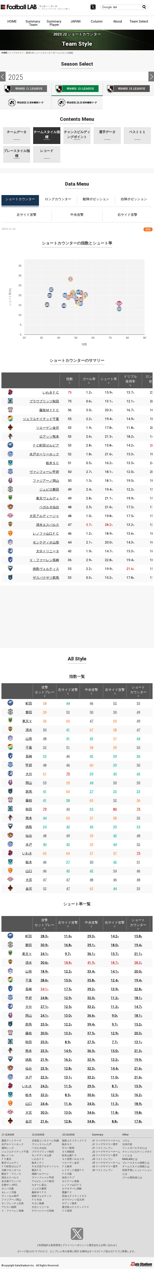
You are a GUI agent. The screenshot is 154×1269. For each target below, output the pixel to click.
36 (138, 756)
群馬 (29, 792)
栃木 (29, 862)
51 (68, 747)
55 (138, 747)
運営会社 (94, 1245)
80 (115, 809)
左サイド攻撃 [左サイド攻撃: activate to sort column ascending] (68, 691)
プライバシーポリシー (74, 1245)
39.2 (91, 989)
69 (68, 818)
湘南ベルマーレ (40, 1173)
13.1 (138, 1042)
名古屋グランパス (11, 1181)
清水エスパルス (10, 1177)
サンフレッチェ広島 (12, 1203)
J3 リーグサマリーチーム (106, 1162)
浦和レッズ (7, 1148)
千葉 (29, 747)
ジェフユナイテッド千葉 (15, 1151)
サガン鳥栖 (38, 1203)
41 (68, 730)
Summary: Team (33, 23)
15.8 (138, 936)
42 (68, 827)
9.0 (115, 1016)
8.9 (68, 1042)
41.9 (91, 963)
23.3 (44, 1051)
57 (115, 739)
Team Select (139, 21)
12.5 (68, 1007)
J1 (25, 89)
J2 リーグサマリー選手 (105, 1155)
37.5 (91, 1033)
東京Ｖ (27, 721)
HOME (12, 21)
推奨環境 (55, 1245)
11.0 (115, 1077)
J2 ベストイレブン (102, 1159)
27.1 (44, 1007)
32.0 (91, 998)
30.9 (44, 945)
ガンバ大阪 (7, 1188)
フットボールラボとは (134, 1148)
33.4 (91, 971)
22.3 (44, 1077)
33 (45, 756)
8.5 (68, 1095)
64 (68, 853)
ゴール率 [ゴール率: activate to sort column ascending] (89, 380)
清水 (29, 730)
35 (91, 809)
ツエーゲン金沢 (70, 1162)
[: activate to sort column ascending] (39, 380)
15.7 (115, 954)
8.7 (115, 1086)
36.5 (91, 1051)
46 (91, 703)
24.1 (44, 954)
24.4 (44, 1104)
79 (45, 809)
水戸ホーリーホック (12, 1144)
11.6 (68, 936)
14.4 (115, 1068)
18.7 (115, 963)
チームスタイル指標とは (135, 1166)
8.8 (115, 1121)
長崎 (29, 756)
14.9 (68, 1051)
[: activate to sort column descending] (10, 380)
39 (115, 756)
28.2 (138, 963)
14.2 (115, 936)
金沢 (29, 889)
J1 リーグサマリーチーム (106, 1140)
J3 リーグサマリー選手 (105, 1166)
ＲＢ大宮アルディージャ (45, 1166)
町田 (29, 703)
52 (115, 703)
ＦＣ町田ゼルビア (11, 1166)
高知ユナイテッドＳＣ (74, 1196)
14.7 (138, 1007)
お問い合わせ (107, 1245)
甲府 (29, 765)
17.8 (138, 1121)
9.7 (68, 954)
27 (91, 792)
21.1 (138, 954)
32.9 (91, 1060)
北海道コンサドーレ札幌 (45, 1140)
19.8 (138, 1113)
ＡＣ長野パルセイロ (73, 1159)
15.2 (138, 1024)
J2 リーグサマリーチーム (106, 1151)
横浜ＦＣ (37, 1170)
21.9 (44, 1060)
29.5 (91, 1086)
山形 (29, 739)
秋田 (29, 809)
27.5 (91, 1042)
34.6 (91, 1113)
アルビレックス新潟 (43, 1181)
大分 (29, 774)
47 (91, 721)
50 (91, 712)
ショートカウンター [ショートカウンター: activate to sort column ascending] (138, 691)
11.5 (68, 1086)
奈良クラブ (68, 1177)
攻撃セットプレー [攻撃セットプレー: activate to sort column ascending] (45, 691)
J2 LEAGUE (38, 1134)
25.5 (44, 1024)
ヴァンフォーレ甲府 (43, 1177)
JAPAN (75, 21)
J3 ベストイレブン (102, 1170)
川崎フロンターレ (11, 1170)
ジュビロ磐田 (39, 1188)
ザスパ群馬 (68, 1148)
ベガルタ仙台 (39, 1148)
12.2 (68, 971)
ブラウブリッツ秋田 (43, 1151)
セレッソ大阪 (8, 1192)
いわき (27, 853)
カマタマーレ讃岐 (72, 1188)
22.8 (138, 989)
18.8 (68, 963)
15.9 (138, 1086)
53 (138, 703)
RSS (148, 229)
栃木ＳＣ (67, 1144)
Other (125, 1134)
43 (91, 739)
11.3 (115, 1104)
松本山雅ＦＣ (69, 1155)
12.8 (68, 1068)
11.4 (68, 1104)
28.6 (44, 980)
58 (45, 703)
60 (68, 721)
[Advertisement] (77, 614)
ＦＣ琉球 (67, 1210)
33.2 (91, 1007)
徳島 (29, 827)
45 (115, 774)
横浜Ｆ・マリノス (11, 1173)
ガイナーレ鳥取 (70, 1181)
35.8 (91, 980)
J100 (25, 102)
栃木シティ (38, 1162)
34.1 (44, 989)
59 (45, 712)
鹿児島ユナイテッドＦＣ (75, 1207)
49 (138, 712)
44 (68, 703)
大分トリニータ (40, 1207)
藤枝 (29, 800)
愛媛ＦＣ (67, 1192)
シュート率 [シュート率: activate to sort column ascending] (108, 380)
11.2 (115, 998)
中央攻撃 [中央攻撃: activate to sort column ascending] (91, 691)
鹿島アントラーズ (11, 1140)
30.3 (44, 1113)
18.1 (138, 998)
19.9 (138, 1060)
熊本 (29, 818)
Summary (97, 1134)
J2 (77, 89)
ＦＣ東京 (6, 1159)
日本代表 (127, 1144)
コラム (126, 1140)
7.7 (115, 1042)
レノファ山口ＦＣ (72, 1184)
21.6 (138, 1068)
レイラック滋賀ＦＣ (73, 1170)
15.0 (68, 980)
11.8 (115, 1113)
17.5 (68, 989)
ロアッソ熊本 (69, 1203)
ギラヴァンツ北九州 (73, 1199)
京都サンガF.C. (9, 1184)
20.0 (138, 971)
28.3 (44, 936)
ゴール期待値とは (132, 1177)
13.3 (68, 1033)
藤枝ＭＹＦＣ (39, 1192)
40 (45, 844)
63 (45, 853)
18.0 (115, 945)
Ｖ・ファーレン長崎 (12, 1210)
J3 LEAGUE (68, 1134)
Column (97, 21)
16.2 (68, 1060)
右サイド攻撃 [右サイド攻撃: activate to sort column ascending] (115, 691)
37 (68, 862)
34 (45, 827)
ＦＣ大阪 (67, 1173)
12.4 (115, 980)
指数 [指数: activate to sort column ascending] (69, 380)
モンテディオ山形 (41, 1155)
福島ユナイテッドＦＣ (74, 1140)
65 (91, 800)
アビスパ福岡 (8, 1207)
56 (45, 721)
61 (45, 774)
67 (91, 730)
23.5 (44, 1068)
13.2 (115, 1060)
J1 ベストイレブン (102, 1148)
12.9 (68, 998)
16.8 (68, 945)
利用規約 (44, 1245)
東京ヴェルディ (10, 1162)
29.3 (91, 936)
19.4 (138, 945)
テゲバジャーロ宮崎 (43, 1210)
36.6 (91, 1016)
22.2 (44, 1095)
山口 (29, 871)
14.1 (115, 971)
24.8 (44, 998)
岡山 (29, 783)
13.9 (115, 989)
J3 (128, 89)
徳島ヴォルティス (41, 1196)
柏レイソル (7, 1155)
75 (68, 774)
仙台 (29, 836)
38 (68, 800)
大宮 (29, 880)
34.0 (91, 1104)
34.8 (91, 1121)
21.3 (138, 1051)
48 (45, 739)
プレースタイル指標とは (135, 1162)
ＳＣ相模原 (68, 1151)
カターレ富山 (39, 1184)
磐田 (29, 712)
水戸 (29, 844)
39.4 (91, 1024)
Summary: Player (54, 23)
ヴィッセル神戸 (10, 1196)
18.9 (44, 971)
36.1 (91, 954)
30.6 (44, 963)
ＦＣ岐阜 (67, 1166)
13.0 (68, 1016)
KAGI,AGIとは (130, 1159)
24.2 (44, 1086)
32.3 (91, 1068)
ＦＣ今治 (37, 1199)
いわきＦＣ (38, 1159)
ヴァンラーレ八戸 (41, 1144)
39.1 (91, 945)
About (117, 21)
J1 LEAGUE (7, 1134)
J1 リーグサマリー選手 (105, 1144)
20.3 (138, 1033)
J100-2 (77, 102)
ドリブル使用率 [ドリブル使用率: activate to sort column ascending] (130, 380)
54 (115, 871)
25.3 (44, 1042)
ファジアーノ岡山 (11, 1199)
